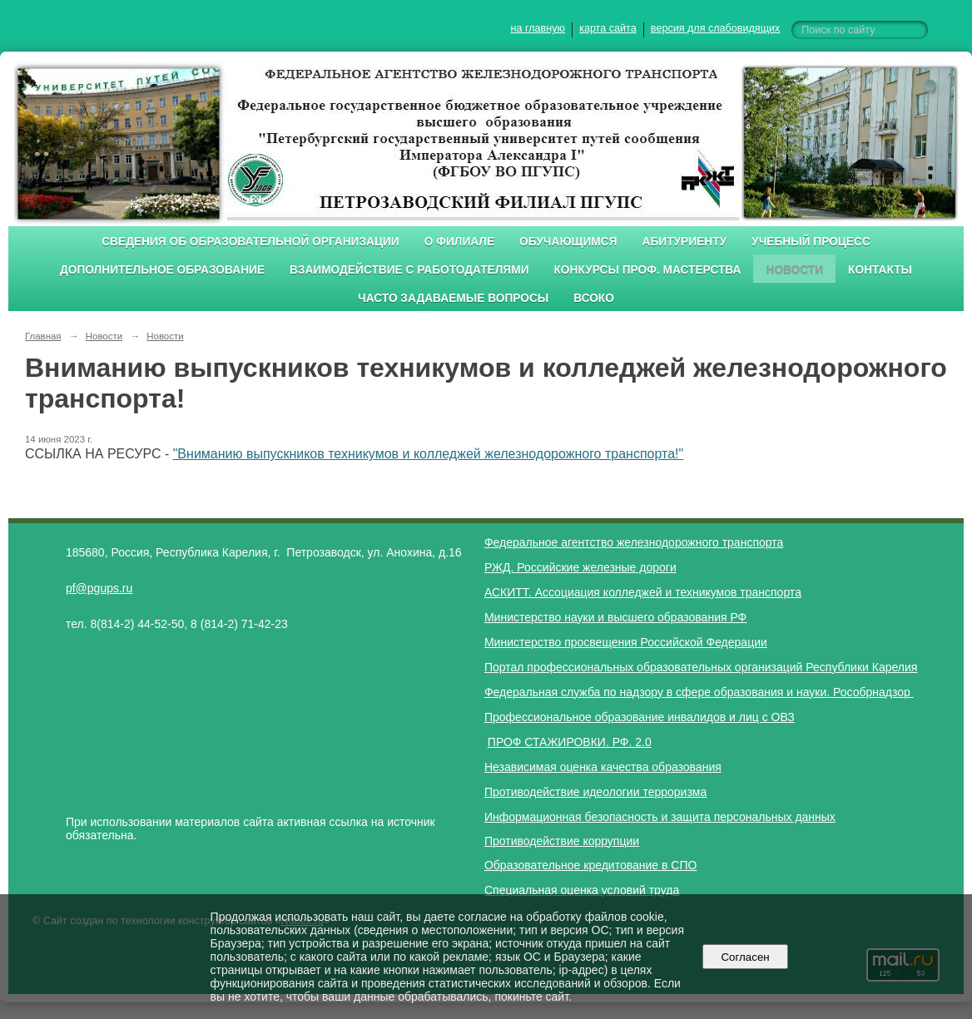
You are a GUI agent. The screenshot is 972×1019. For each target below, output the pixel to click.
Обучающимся (568, 241)
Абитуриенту (684, 241)
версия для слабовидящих (715, 28)
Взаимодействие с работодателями (409, 270)
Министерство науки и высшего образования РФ (615, 617)
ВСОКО (593, 298)
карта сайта (608, 28)
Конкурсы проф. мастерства (647, 270)
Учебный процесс (810, 241)
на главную (538, 28)
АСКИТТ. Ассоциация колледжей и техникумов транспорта (642, 592)
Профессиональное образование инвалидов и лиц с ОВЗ (639, 717)
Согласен (745, 957)
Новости (794, 270)
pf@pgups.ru (99, 588)
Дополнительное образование (162, 270)
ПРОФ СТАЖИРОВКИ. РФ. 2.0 (570, 742)
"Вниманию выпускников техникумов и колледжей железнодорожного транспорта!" (428, 454)
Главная (43, 336)
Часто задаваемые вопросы (453, 298)
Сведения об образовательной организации (250, 241)
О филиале (459, 241)
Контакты (880, 270)
